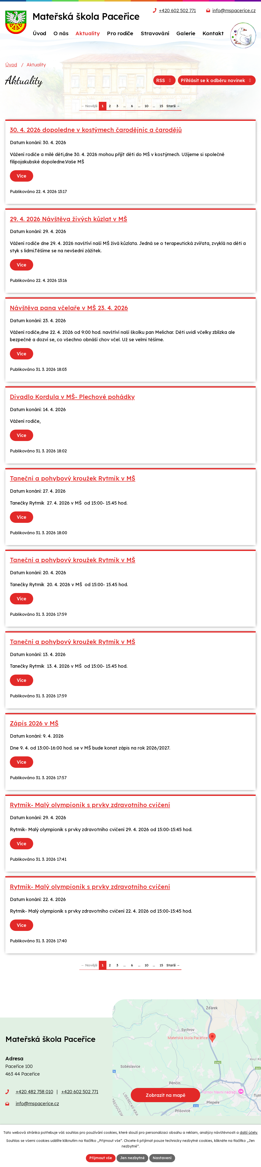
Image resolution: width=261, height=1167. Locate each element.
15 (161, 106)
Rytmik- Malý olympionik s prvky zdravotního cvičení (90, 805)
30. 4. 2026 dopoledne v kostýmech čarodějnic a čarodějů (96, 129)
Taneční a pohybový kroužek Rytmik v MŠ (72, 478)
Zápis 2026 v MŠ (34, 723)
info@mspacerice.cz (234, 10)
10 (146, 106)
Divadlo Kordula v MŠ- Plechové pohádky (72, 396)
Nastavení (162, 1158)
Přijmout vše (100, 1158)
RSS (164, 80)
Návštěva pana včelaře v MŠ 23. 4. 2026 (69, 308)
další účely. (249, 1132)
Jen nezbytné (132, 1158)
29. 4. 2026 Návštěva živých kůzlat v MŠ (68, 219)
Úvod (11, 65)
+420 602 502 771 (177, 10)
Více (21, 176)
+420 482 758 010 (34, 1092)
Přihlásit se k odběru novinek (217, 80)
